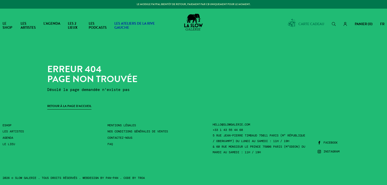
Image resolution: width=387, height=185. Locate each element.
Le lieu (9, 144)
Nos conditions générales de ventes (137, 131)
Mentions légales (121, 125)
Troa (141, 178)
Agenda (8, 138)
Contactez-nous (119, 138)
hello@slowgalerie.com (231, 125)
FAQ (110, 144)
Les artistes (13, 131)
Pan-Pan (112, 178)
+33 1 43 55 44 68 (228, 130)
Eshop (7, 125)
